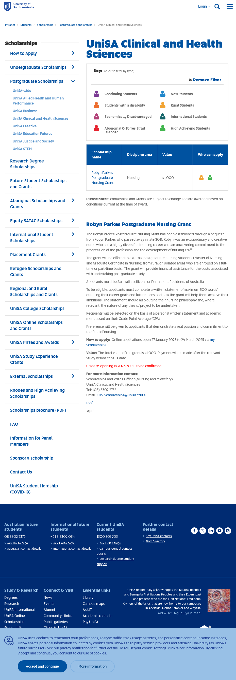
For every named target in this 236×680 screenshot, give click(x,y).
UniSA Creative (25, 125)
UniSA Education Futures (32, 133)
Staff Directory (155, 541)
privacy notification (75, 648)
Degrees (11, 597)
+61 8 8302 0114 (62, 536)
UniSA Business (25, 110)
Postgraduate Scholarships (75, 25)
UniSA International (19, 609)
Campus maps (94, 603)
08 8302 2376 (15, 536)
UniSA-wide (22, 90)
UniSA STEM (22, 148)
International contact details (72, 548)
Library (88, 597)
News (48, 597)
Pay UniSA (90, 621)
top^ (89, 402)
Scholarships (45, 25)
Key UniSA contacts (159, 536)
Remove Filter (207, 80)
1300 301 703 (107, 536)
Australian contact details (24, 548)
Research (11, 603)
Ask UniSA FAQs (17, 543)
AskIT (87, 609)
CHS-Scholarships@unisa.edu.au (122, 395)
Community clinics (58, 615)
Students (26, 25)
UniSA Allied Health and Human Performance (38, 101)
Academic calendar (98, 615)
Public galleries (56, 621)
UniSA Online (14, 615)
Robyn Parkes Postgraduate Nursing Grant (102, 177)
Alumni (49, 609)
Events (49, 603)
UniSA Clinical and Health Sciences (41, 118)
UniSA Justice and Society (33, 141)
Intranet (10, 25)
